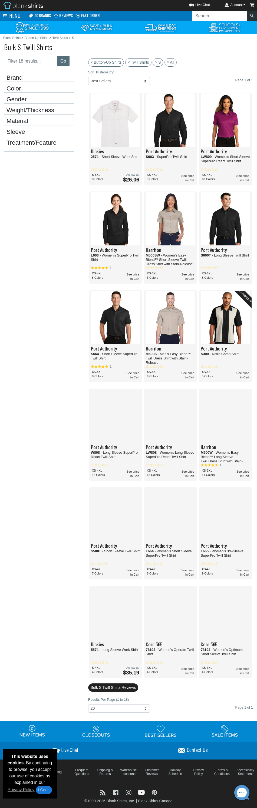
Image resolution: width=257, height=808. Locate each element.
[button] (194, 4)
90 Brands (40, 15)
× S (158, 62)
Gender (16, 99)
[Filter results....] (30, 61)
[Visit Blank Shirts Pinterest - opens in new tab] (154, 792)
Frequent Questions (81, 772)
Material (17, 121)
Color (13, 89)
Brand (14, 78)
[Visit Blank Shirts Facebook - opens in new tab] (116, 792)
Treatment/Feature (31, 143)
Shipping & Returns (105, 772)
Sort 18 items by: (101, 72)
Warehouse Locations (128, 772)
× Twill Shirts (138, 62)
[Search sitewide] (219, 16)
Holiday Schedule (175, 772)
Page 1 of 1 (244, 707)
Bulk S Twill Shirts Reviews (113, 687)
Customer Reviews (152, 772)
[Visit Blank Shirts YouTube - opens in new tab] (142, 792)
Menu (11, 16)
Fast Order (87, 15)
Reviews (63, 15)
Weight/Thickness (30, 110)
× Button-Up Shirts (106, 62)
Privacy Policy (21, 789)
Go (63, 61)
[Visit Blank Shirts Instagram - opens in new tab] (129, 792)
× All (170, 62)
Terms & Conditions (222, 772)
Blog (58, 772)
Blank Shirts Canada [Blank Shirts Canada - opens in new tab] (155, 801)
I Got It (44, 790)
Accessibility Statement (245, 772)
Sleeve (15, 132)
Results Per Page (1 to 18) (108, 699)
